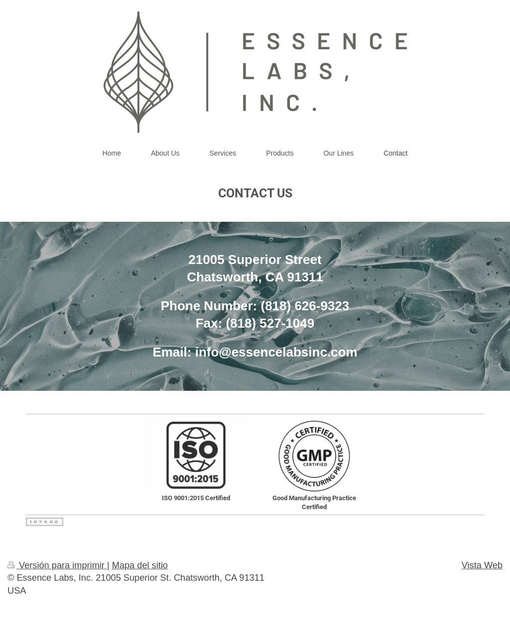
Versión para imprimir (57, 565)
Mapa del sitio (140, 565)
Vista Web (482, 565)
